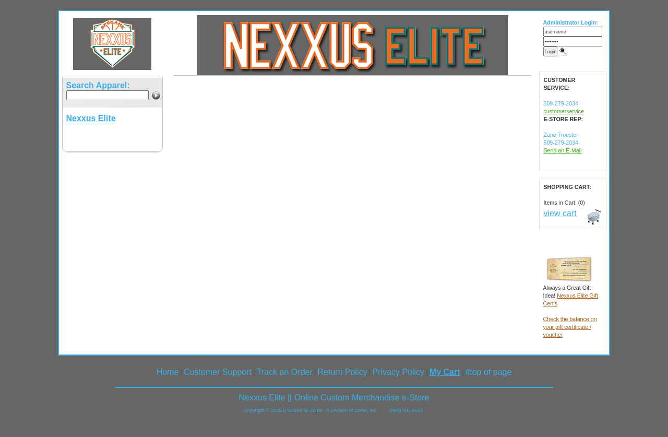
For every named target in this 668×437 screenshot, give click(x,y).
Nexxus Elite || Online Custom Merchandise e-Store (334, 397)
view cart (560, 213)
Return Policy (342, 372)
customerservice (564, 111)
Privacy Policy (399, 372)
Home (168, 372)
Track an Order (285, 372)
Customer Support (218, 372)
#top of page (488, 372)
